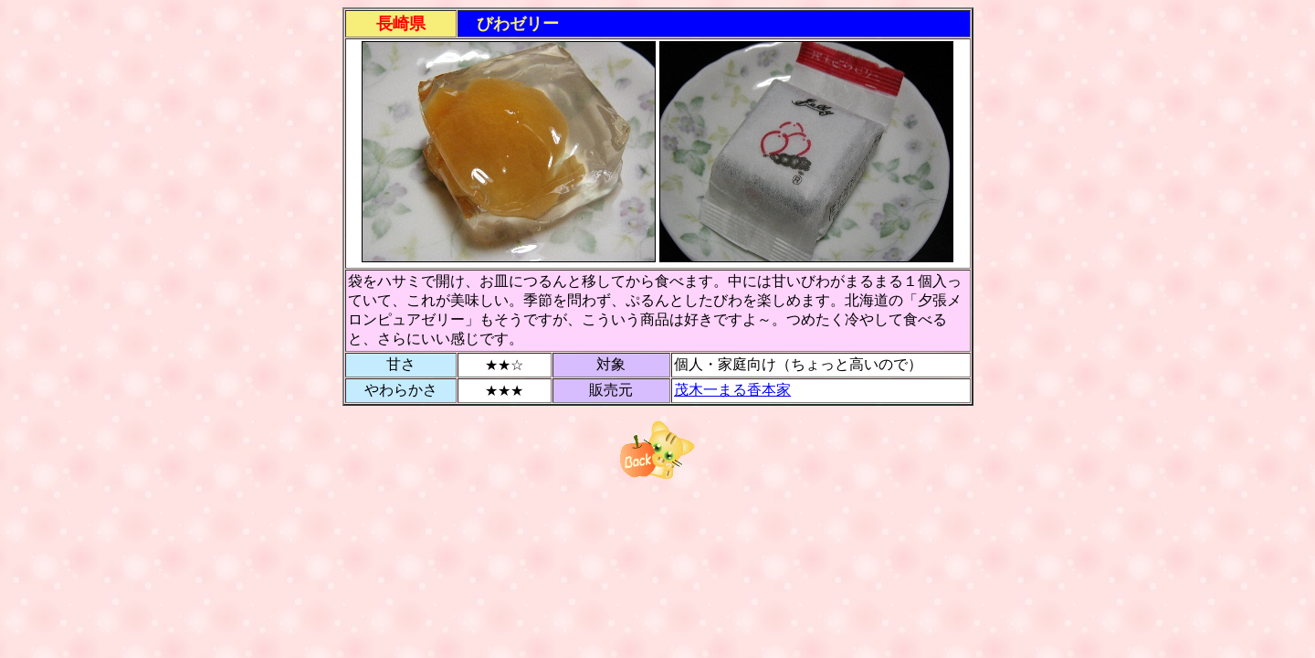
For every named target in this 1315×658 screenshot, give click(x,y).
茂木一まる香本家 (732, 390)
